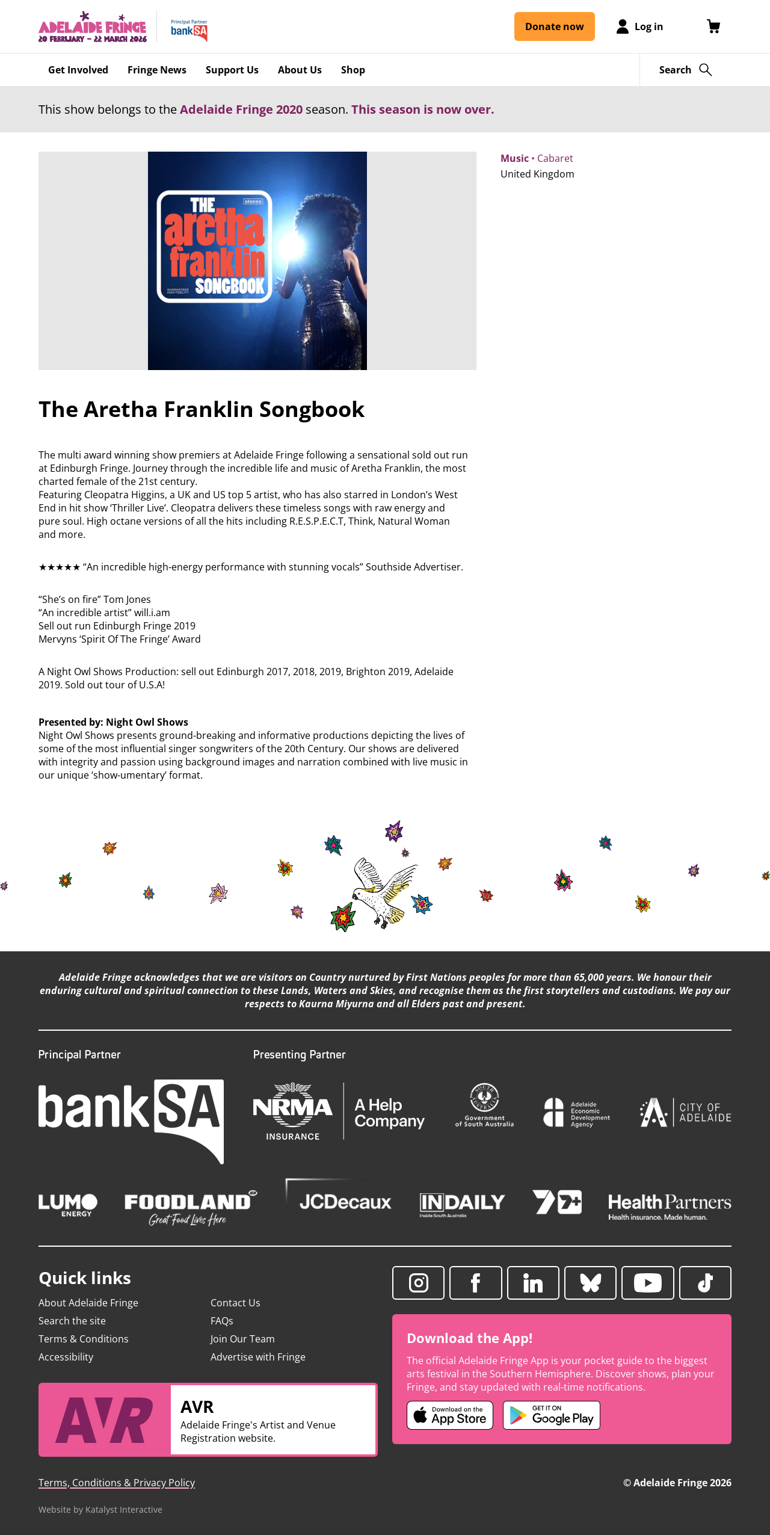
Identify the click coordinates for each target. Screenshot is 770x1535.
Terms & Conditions (83, 1338)
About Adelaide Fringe (88, 1302)
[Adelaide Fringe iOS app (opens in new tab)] (450, 1415)
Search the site (72, 1320)
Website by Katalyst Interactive (100, 1509)
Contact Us (235, 1302)
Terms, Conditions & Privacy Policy (116, 1482)
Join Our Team (243, 1338)
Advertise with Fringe (258, 1357)
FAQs (222, 1320)
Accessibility (65, 1357)
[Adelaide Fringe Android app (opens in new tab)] (551, 1415)
